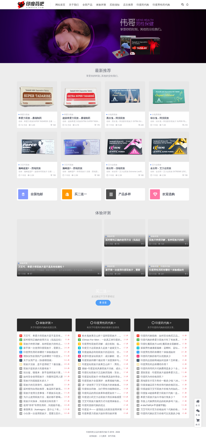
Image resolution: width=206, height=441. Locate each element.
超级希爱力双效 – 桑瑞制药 (76, 117)
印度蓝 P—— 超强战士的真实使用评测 (102, 409)
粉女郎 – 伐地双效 (115, 168)
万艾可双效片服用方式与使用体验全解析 (103, 400)
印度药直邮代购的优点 (93, 405)
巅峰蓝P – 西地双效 (72, 168)
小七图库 (102, 436)
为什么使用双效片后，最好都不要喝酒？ (44, 396)
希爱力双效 (24, 114)
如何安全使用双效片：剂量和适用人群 (43, 376)
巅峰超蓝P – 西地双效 (30, 168)
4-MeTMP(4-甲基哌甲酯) (153, 405)
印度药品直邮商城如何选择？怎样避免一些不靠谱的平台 (169, 359)
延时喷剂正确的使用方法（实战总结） (122, 241)
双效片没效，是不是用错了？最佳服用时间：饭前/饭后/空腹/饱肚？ (58, 364)
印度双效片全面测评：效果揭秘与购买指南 (104, 380)
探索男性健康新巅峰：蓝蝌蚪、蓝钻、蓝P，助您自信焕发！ (171, 347)
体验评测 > (46, 322)
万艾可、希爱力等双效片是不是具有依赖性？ (41, 266)
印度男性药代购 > (105, 322)
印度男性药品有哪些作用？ (154, 364)
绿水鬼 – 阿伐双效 (159, 117)
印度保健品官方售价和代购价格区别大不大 (163, 384)
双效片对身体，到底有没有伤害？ (40, 400)
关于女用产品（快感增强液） (38, 359)
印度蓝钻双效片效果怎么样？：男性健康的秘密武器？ (110, 364)
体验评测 (103, 212)
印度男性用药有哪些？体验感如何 (166, 269)
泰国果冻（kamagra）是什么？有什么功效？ (46, 409)
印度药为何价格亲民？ (152, 376)
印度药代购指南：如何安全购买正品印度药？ (164, 335)
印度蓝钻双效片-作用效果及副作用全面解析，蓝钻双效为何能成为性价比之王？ (123, 376)
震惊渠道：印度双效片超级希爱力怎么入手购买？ (166, 372)
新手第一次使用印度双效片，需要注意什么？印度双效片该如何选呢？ (123, 271)
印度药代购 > (163, 322)
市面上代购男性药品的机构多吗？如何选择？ (164, 400)
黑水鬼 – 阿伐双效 (115, 117)
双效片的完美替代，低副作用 (38, 384)
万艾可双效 (24, 164)
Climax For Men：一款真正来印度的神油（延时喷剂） (110, 339)
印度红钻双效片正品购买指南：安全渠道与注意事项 (108, 372)
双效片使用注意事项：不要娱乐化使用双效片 (46, 392)
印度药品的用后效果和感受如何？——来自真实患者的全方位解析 (115, 392)
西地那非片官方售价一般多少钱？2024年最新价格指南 (169, 380)
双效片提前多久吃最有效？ (37, 368)
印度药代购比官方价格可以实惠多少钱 (160, 413)
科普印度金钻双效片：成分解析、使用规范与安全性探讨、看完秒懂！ (118, 355)
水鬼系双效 (112, 114)
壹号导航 (111, 436)
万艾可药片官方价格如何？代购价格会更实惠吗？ (166, 409)
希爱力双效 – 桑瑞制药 (30, 117)
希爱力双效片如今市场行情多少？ (158, 396)
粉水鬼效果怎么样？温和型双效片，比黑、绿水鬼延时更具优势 (114, 335)
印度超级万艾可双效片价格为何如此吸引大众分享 (166, 388)
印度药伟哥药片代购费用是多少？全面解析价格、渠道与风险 (172, 368)
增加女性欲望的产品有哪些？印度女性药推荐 (46, 355)
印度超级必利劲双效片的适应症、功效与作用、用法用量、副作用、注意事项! (121, 351)
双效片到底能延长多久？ (36, 380)
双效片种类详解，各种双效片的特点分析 (167, 241)
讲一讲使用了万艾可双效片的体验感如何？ (104, 384)
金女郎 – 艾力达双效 (160, 168)
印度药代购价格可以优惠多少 (156, 355)
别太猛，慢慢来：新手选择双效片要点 (43, 372)
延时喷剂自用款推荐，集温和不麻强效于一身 (46, 388)
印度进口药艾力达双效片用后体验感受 (101, 396)
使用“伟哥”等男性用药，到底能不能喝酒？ (45, 405)
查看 (103, 302)
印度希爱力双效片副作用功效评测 (99, 413)
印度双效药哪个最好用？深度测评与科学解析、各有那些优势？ (114, 359)
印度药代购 (165, 266)
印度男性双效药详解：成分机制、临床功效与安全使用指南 (112, 343)
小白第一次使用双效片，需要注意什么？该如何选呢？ (51, 413)
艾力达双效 (112, 164)
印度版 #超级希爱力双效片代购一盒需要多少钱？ (166, 392)
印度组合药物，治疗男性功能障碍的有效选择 (105, 388)
